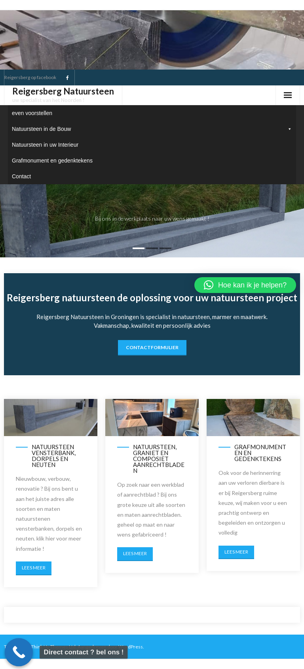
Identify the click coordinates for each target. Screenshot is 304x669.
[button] (245, 285)
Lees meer (34, 568)
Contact (21, 176)
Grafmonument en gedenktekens (52, 160)
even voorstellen (32, 113)
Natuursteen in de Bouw (152, 129)
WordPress (130, 647)
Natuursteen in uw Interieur (45, 145)
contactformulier (152, 347)
